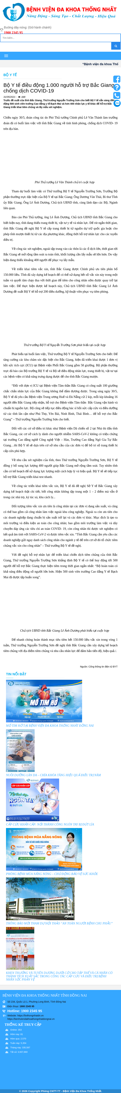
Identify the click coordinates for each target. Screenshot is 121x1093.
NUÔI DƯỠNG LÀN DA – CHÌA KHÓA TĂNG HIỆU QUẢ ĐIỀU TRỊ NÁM (53, 775)
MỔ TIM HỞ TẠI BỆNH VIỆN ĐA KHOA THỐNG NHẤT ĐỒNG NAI (50, 725)
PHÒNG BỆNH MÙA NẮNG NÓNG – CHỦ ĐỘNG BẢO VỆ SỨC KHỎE (52, 874)
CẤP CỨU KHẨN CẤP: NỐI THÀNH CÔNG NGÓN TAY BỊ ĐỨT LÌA (50, 824)
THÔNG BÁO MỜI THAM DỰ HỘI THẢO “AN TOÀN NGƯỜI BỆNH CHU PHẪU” (59, 923)
